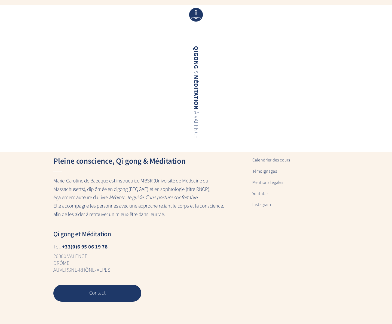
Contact (97, 293)
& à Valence (196, 92)
